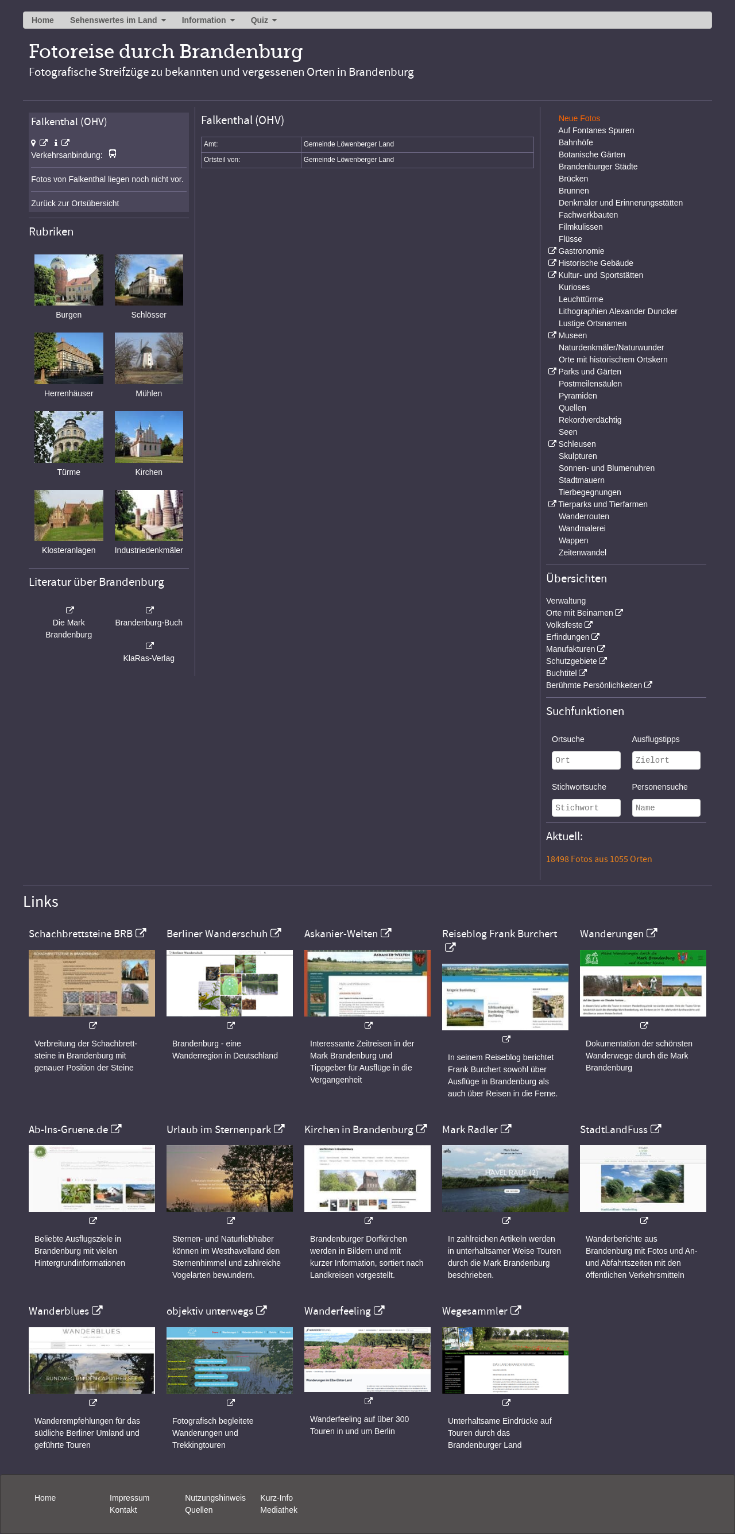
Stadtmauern (582, 480)
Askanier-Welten (341, 934)
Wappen (574, 540)
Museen (572, 335)
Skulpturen (578, 456)
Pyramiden (578, 395)
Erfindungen (568, 637)
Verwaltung (566, 600)
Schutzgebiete (571, 661)
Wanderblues (59, 1311)
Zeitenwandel (582, 552)
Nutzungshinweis (215, 1497)
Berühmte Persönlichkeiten (594, 685)
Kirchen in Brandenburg (358, 1130)
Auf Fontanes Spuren (596, 130)
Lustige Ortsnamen (592, 323)
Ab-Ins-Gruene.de (68, 1130)
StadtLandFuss (614, 1130)
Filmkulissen (581, 226)
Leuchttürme (581, 299)
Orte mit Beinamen (579, 612)
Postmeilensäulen (590, 383)
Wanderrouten (584, 516)
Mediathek (278, 1509)
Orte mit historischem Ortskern (613, 359)
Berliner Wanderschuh (217, 934)
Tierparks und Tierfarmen (603, 504)
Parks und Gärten (589, 371)
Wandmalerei (582, 528)
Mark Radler (470, 1130)
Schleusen (576, 444)
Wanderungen (612, 934)
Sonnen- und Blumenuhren (607, 468)
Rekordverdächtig (590, 419)
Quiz (259, 20)
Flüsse (570, 239)
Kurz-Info (276, 1497)
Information (204, 20)
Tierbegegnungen (590, 492)
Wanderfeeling (337, 1311)
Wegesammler (475, 1311)
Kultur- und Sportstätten (600, 275)
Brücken (573, 178)
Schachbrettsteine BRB (81, 934)
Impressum (129, 1497)
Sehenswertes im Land (113, 20)
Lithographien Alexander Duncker (618, 311)
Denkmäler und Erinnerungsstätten (621, 202)
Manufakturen (570, 649)
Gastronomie (581, 251)
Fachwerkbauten (588, 214)
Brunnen (574, 190)
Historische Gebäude (595, 263)
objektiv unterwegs (210, 1311)
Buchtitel (561, 673)
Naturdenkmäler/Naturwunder (611, 347)
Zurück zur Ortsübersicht (75, 203)
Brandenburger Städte (598, 166)
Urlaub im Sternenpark (219, 1130)
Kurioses (574, 287)
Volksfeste (564, 624)
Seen (568, 431)
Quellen (572, 407)
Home (43, 20)
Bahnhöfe (576, 142)
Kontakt (123, 1509)
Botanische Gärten (592, 154)
